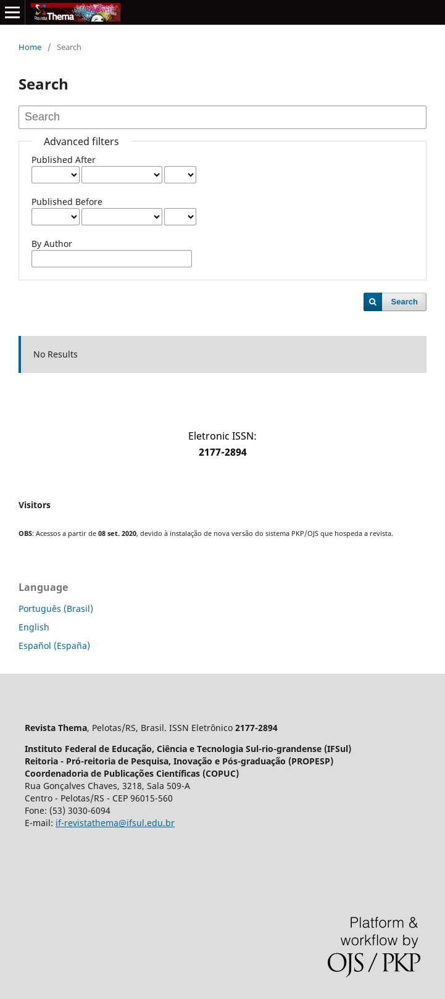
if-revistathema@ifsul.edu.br (115, 823)
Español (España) (54, 645)
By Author (51, 243)
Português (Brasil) (56, 608)
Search (404, 301)
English (34, 627)
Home (30, 46)
